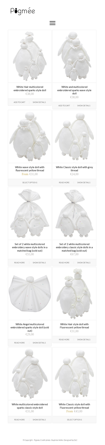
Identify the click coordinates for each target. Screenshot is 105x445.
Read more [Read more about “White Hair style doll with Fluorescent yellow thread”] (64, 339)
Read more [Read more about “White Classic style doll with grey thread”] (64, 182)
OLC (75, 440)
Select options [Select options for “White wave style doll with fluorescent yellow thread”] (29, 182)
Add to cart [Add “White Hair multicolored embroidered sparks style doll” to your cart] (19, 102)
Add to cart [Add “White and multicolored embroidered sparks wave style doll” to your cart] (64, 105)
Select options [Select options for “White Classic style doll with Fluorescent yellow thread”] (74, 420)
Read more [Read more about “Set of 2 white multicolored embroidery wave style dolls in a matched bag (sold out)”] (19, 262)
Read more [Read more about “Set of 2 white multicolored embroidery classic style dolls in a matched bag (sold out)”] (64, 262)
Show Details (39, 102)
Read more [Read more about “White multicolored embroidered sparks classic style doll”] (19, 420)
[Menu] (52, 23)
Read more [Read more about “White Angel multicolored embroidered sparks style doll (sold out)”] (19, 343)
